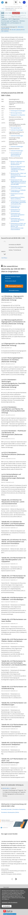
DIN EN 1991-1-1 (6, 788)
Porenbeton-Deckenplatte (8, 812)
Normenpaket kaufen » (14, 286)
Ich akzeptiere (6, 906)
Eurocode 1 (9, 809)
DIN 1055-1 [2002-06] (16, 29)
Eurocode (3, 809)
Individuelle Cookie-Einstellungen (9, 902)
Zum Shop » (4, 258)
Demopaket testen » (14, 290)
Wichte (17, 812)
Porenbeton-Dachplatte (19, 809)
